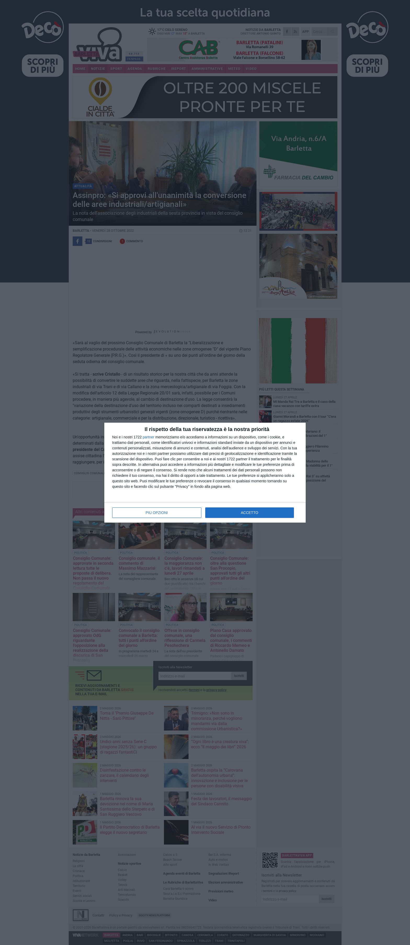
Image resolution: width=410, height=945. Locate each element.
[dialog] (205, 473)
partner (148, 437)
